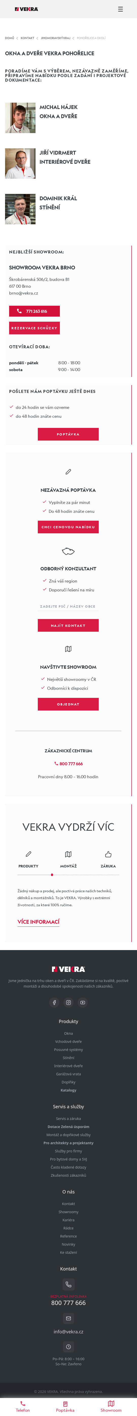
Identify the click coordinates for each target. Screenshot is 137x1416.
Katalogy (68, 1090)
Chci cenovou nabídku (68, 526)
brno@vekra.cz (23, 293)
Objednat (68, 704)
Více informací (38, 922)
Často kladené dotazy (68, 1167)
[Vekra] (26, 9)
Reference (68, 1236)
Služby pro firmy (68, 1151)
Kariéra (68, 1220)
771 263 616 (36, 311)
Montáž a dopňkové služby (68, 1134)
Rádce (68, 1228)
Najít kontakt (68, 625)
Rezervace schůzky (34, 327)
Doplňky (68, 1082)
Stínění (68, 1057)
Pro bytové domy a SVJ (68, 1159)
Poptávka (68, 434)
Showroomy (68, 1211)
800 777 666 (68, 763)
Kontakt (68, 1203)
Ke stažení (68, 1252)
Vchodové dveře (68, 1041)
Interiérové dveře (68, 1065)
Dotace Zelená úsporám (69, 1126)
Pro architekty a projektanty (68, 1142)
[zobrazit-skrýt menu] (120, 9)
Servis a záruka (68, 1118)
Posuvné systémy (68, 1049)
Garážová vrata (68, 1074)
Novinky (68, 1244)
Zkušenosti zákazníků (68, 1175)
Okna (68, 1033)
